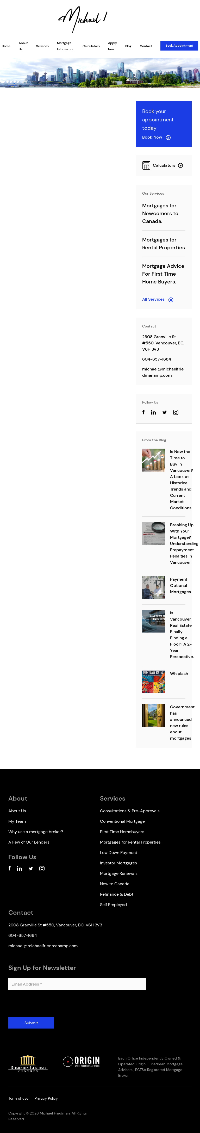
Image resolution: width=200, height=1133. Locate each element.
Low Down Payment (118, 852)
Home (6, 46)
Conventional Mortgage (122, 821)
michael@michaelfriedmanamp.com (163, 372)
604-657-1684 (156, 359)
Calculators (91, 46)
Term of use (18, 1098)
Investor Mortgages (118, 863)
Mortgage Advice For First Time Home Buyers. (163, 274)
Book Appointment (179, 46)
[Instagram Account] (175, 413)
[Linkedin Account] (19, 869)
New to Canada (114, 884)
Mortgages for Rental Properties (130, 842)
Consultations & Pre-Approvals (130, 811)
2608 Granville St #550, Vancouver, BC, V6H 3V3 (163, 343)
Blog (128, 46)
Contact (146, 46)
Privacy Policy (46, 1098)
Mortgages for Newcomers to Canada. (160, 213)
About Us (17, 811)
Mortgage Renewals (119, 873)
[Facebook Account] (9, 869)
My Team (17, 821)
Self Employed (113, 904)
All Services (157, 299)
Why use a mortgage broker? (35, 831)
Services (42, 46)
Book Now (156, 137)
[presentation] (48, 1005)
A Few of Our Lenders (28, 842)
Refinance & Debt (116, 894)
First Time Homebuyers (122, 831)
